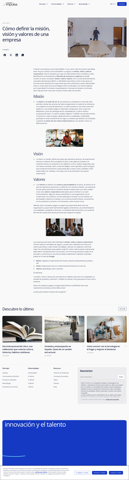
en (114, 4)
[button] (43, 4)
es (111, 4)
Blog (55, 387)
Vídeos (56, 380)
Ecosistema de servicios (10, 387)
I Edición (30, 387)
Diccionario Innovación (61, 376)
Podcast (56, 383)
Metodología (6, 383)
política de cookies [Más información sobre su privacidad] (41, 473)
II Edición (31, 383)
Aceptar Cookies (116, 473)
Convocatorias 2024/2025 (10, 376)
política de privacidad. (112, 399)
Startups (5, 373)
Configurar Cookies (82, 473)
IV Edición (31, 376)
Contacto (122, 4)
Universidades (32, 373)
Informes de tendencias (61, 373)
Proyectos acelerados (9, 380)
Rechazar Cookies (99, 473)
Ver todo (122, 309)
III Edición (31, 380)
